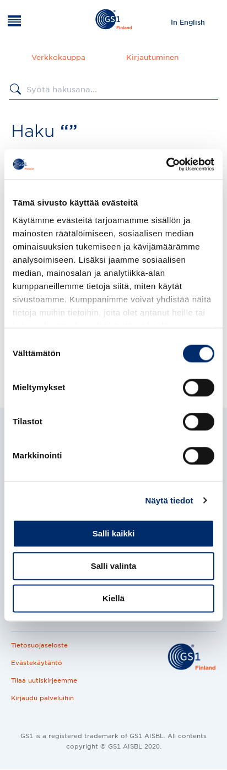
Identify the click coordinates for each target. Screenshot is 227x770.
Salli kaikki (114, 533)
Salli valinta (114, 565)
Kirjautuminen (152, 57)
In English (188, 22)
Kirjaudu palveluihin (42, 698)
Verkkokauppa (58, 57)
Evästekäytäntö (36, 663)
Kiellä (113, 598)
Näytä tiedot (169, 500)
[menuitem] (188, 22)
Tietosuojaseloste (39, 645)
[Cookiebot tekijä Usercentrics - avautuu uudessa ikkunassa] (166, 164)
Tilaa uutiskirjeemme (44, 680)
